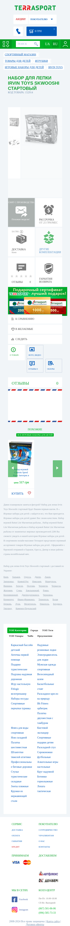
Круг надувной (45, 771)
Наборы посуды (20, 698)
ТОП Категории (18, 630)
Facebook (20, 899)
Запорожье (9, 581)
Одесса (27, 577)
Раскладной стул (46, 747)
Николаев (36, 581)
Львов (47, 577)
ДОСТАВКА (17, 830)
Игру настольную (20, 684)
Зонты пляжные (20, 786)
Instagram (20, 910)
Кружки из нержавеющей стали (19, 796)
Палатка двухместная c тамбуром (45, 718)
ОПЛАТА (16, 835)
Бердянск (57, 604)
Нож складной (19, 737)
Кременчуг (9, 599)
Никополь (44, 604)
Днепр (38, 577)
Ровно (46, 590)
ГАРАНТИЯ (17, 841)
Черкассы (56, 586)
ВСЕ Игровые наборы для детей (34, 435)
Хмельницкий (32, 590)
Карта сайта (53, 921)
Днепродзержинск (30, 595)
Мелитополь (30, 604)
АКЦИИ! (21, 19)
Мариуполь (50, 581)
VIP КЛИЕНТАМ (46, 835)
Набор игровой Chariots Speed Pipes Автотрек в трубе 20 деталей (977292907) (21, 475)
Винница (8, 586)
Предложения (44, 636)
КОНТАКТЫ (44, 847)
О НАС (42, 841)
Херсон (19, 586)
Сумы (19, 590)
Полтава (31, 586)
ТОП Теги (47, 630)
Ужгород (8, 608)
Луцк (17, 604)
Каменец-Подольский (26, 608)
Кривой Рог (23, 581)
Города (34, 630)
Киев (6, 577)
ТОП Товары (16, 636)
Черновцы (48, 595)
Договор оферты (35, 924)
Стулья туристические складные (19, 776)
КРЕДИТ (16, 847)
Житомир (8, 590)
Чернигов (43, 586)
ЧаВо (30, 636)
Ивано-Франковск (26, 599)
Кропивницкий (11, 595)
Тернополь (43, 599)
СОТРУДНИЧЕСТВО (48, 830)
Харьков (16, 577)
